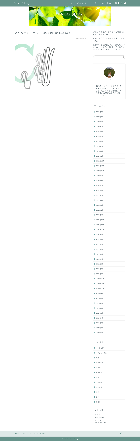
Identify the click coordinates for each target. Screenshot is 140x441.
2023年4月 (100, 141)
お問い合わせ (107, 3)
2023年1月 (100, 156)
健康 (97, 377)
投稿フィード (100, 417)
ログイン (98, 415)
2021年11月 (100, 225)
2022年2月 (100, 210)
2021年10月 (100, 229)
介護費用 (99, 372)
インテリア (100, 348)
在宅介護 (99, 387)
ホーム (70, 3)
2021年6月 (100, 249)
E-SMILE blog (22, 3)
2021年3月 (100, 264)
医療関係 (99, 382)
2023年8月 (100, 121)
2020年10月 (100, 288)
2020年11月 (100, 283)
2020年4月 (100, 318)
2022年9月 (100, 176)
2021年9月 (100, 234)
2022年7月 (100, 185)
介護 (97, 358)
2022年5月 (100, 195)
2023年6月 (100, 131)
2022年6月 (100, 190)
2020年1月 (100, 333)
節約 (97, 397)
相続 (97, 392)
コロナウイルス (101, 353)
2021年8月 (100, 239)
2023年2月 (100, 151)
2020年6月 (100, 308)
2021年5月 (100, 254)
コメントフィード (101, 420)
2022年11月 (100, 166)
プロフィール (81, 3)
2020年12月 (100, 279)
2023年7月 (100, 126)
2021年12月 (100, 220)
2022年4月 (100, 200)
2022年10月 (100, 171)
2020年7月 (100, 303)
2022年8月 (100, 180)
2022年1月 (100, 215)
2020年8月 (100, 298)
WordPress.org (100, 422)
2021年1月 (100, 274)
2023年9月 (100, 117)
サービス (94, 3)
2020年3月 (100, 323)
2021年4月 (100, 259)
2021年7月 (100, 244)
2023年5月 (100, 136)
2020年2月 (100, 328)
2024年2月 (100, 112)
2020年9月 (100, 293)
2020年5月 (100, 313)
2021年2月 (100, 269)
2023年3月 (100, 146)
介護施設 (99, 367)
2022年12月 (100, 161)
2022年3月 (100, 205)
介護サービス (100, 363)
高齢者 (98, 402)
